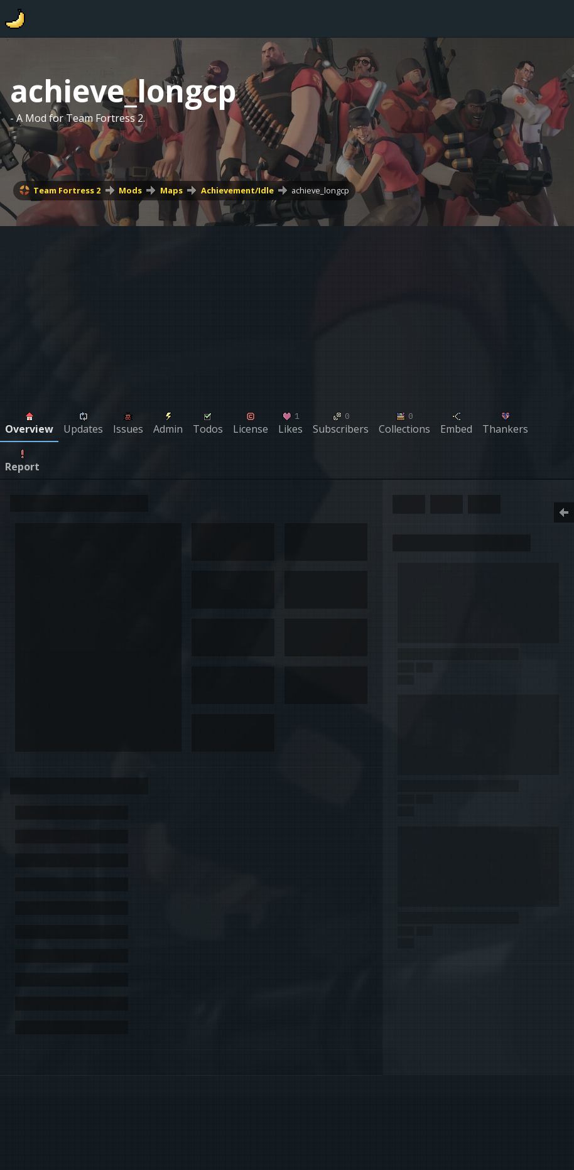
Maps (171, 190)
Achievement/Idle (237, 190)
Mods (130, 190)
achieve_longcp (320, 190)
